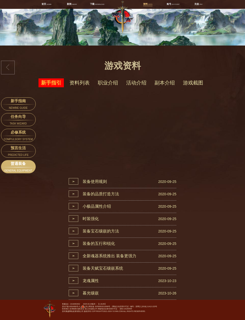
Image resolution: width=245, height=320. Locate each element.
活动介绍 (136, 83)
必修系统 (18, 136)
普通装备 (18, 167)
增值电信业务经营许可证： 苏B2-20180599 (115, 309)
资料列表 (79, 83)
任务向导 (18, 120)
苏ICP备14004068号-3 (71, 306)
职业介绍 (108, 83)
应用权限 (73, 309)
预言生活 (18, 152)
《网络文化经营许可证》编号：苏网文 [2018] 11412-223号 (134, 306)
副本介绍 (165, 83)
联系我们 (65, 309)
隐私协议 (80, 309)
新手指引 (51, 83)
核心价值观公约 (91, 309)
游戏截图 (193, 83)
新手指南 (18, 105)
